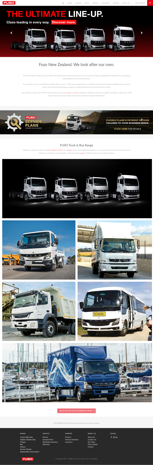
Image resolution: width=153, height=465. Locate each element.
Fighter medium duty (28, 440)
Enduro (23, 447)
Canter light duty (26, 437)
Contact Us (92, 440)
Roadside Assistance (50, 442)
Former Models (25, 449)
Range (69, 3)
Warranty (46, 444)
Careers (116, 3)
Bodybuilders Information (29, 452)
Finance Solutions (72, 440)
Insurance (68, 442)
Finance (95, 3)
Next (141, 30)
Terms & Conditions (92, 459)
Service (78, 3)
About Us (126, 3)
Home (63, 3)
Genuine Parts (48, 440)
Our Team (91, 442)
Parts (87, 3)
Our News (105, 3)
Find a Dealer (140, 3)
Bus (21, 444)
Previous (11, 30)
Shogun (23, 442)
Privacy (83, 459)
